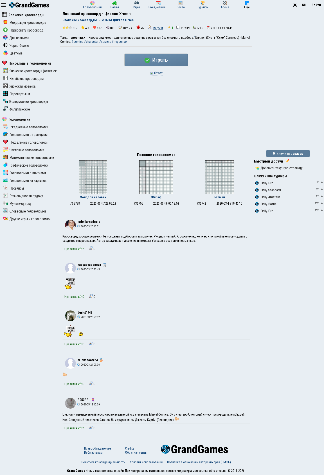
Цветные (12, 53)
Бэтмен (219, 197)
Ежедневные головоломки (25, 127)
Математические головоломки (28, 158)
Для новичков (16, 38)
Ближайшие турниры (270, 176)
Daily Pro (264, 183)
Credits (129, 448)
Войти (316, 5)
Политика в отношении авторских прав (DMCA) (199, 462)
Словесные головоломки (24, 211)
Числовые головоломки (23, 150)
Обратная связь (136, 452)
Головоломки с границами (25, 135)
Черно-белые (16, 45)
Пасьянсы (13, 188)
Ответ (156, 73)
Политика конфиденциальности (103, 462)
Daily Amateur (267, 197)
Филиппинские (16, 109)
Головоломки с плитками (24, 173)
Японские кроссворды (23, 15)
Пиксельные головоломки (26, 63)
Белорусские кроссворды (25, 102)
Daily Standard (268, 190)
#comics (77, 42)
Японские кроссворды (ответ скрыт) (33, 71)
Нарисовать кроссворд (23, 30)
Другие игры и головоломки (26, 219)
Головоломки (16, 119)
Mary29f (158, 28)
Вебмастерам (93, 452)
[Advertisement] (156, 120)
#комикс (105, 42)
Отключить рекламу (288, 154)
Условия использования (146, 462)
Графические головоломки (25, 165)
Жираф (156, 197)
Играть (156, 60)
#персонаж (119, 42)
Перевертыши (16, 94)
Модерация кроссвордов (24, 22)
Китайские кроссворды (23, 79)
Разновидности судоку (23, 196)
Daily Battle (266, 204)
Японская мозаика (19, 86)
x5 (140, 27)
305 (110, 28)
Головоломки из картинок (25, 181)
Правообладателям (97, 448)
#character (91, 42)
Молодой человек (93, 197)
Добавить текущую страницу (279, 168)
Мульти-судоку (17, 203)
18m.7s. (125, 27)
